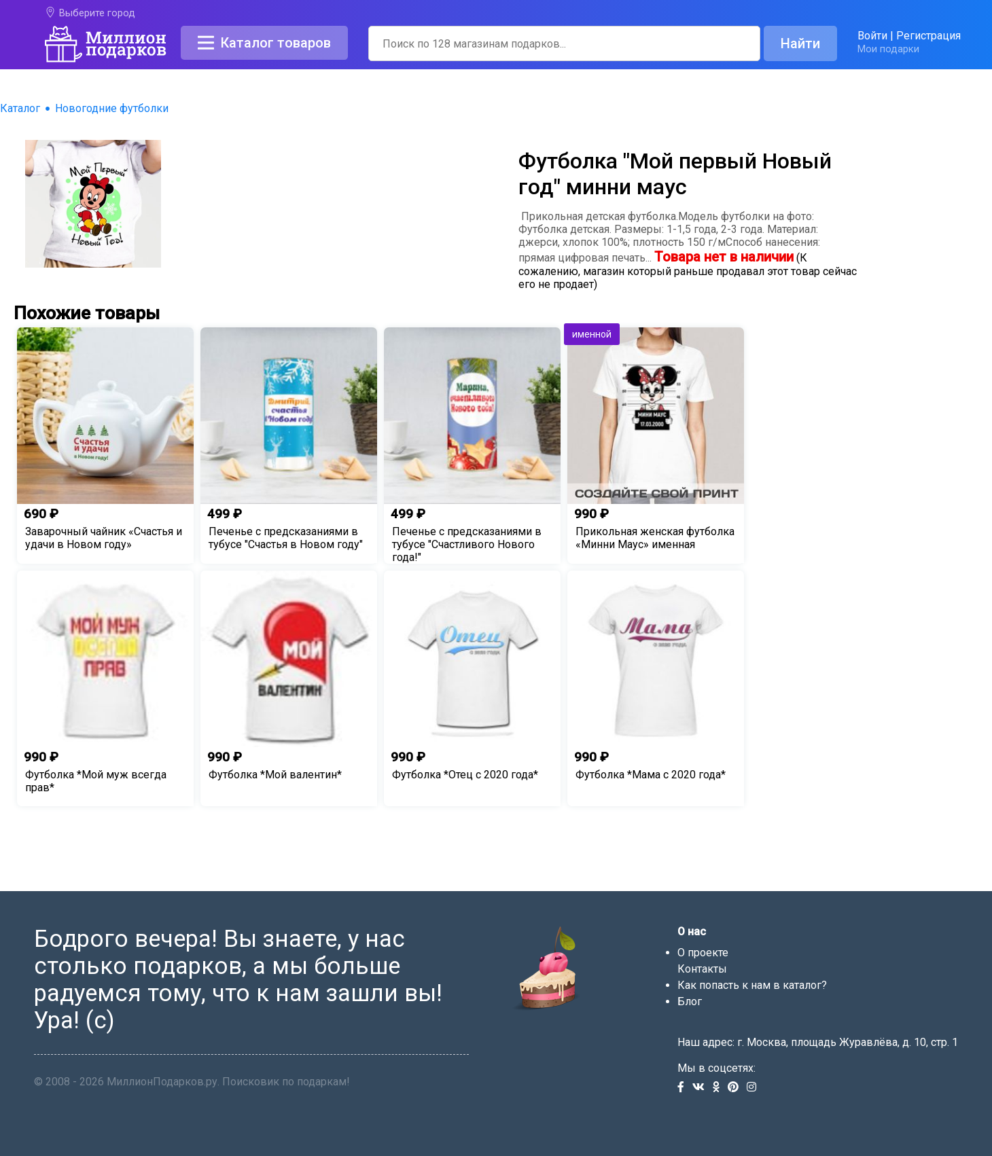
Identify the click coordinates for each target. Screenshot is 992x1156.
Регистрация (928, 35)
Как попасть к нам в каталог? (752, 985)
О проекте (702, 952)
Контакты (702, 968)
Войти (872, 35)
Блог (689, 1001)
